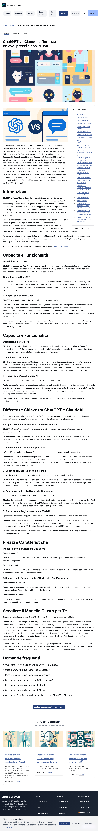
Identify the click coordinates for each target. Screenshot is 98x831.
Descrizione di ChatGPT (84, 120)
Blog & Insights (64, 801)
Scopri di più (8, 827)
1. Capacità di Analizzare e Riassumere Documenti (84, 152)
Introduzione (81, 114)
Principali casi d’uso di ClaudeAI (83, 142)
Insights (18, 13)
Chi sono (52, 13)
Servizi (30, 13)
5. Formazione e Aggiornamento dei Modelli (83, 172)
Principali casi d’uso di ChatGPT (83, 127)
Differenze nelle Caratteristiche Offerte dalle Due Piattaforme (84, 187)
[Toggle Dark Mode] (84, 13)
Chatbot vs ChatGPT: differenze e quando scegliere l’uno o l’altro (83, 205)
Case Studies (42, 13)
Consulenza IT (42, 801)
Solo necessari (76, 823)
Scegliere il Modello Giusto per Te (83, 193)
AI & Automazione (43, 813)
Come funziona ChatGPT (84, 123)
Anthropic (65, 246)
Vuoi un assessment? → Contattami (49, 707)
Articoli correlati (82, 200)
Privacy (75, 13)
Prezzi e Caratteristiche (84, 177)
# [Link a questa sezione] (60, 721)
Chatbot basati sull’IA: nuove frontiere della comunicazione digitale (84, 212)
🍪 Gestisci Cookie (84, 812)
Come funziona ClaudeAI (84, 138)
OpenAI (56, 246)
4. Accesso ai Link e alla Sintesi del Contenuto (84, 166)
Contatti (63, 13)
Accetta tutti (64, 823)
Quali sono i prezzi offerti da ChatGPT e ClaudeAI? (29, 680)
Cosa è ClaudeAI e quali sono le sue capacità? (27, 675)
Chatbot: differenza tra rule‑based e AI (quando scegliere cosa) (84, 219)
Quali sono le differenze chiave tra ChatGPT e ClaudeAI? (32, 665)
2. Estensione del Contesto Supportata (83, 157)
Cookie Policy (84, 807)
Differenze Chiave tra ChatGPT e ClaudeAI (83, 147)
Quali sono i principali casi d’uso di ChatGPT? (26, 685)
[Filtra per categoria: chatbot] (19, 781)
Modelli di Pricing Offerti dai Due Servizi (84, 181)
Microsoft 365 (42, 807)
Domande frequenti (83, 197)
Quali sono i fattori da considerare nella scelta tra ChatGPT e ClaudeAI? (39, 695)
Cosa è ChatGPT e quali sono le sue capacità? (27, 670)
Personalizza (89, 823)
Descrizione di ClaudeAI (84, 134)
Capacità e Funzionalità (84, 117)
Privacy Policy (84, 801)
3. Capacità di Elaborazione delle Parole (84, 161)
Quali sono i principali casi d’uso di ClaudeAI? (26, 690)
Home (7, 13)
